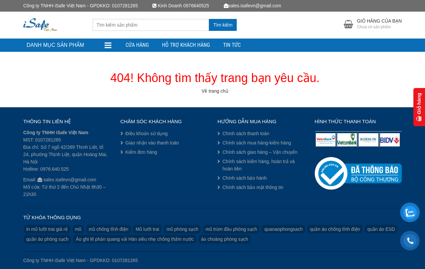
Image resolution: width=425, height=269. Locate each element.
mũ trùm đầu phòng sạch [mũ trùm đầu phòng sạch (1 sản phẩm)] (231, 229)
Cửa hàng (137, 45)
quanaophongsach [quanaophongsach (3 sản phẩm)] (283, 229)
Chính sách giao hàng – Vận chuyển (260, 152)
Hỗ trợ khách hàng (186, 45)
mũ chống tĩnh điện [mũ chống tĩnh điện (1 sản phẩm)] (108, 229)
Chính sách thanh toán (245, 133)
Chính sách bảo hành (244, 178)
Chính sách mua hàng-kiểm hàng (256, 142)
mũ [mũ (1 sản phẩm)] (78, 229)
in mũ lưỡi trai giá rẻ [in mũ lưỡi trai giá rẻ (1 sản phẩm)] (47, 229)
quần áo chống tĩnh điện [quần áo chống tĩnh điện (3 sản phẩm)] (335, 229)
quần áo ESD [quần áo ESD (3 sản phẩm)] (381, 229)
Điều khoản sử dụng (147, 133)
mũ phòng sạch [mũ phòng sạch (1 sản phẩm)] (182, 229)
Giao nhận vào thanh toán (152, 142)
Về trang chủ (215, 91)
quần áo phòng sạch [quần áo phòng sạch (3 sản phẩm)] (47, 239)
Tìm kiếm (222, 25)
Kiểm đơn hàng (141, 152)
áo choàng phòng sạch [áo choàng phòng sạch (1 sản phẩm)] (224, 239)
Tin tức (232, 45)
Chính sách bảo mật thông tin (252, 187)
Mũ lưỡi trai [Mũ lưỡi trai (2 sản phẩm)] (147, 229)
